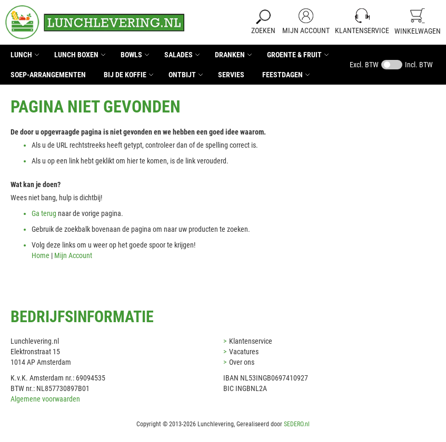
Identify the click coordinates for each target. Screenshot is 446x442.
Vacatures (244, 351)
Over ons (241, 362)
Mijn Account (306, 30)
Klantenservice (362, 30)
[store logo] (94, 22)
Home (40, 255)
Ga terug (44, 213)
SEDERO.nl (297, 424)
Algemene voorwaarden (45, 399)
